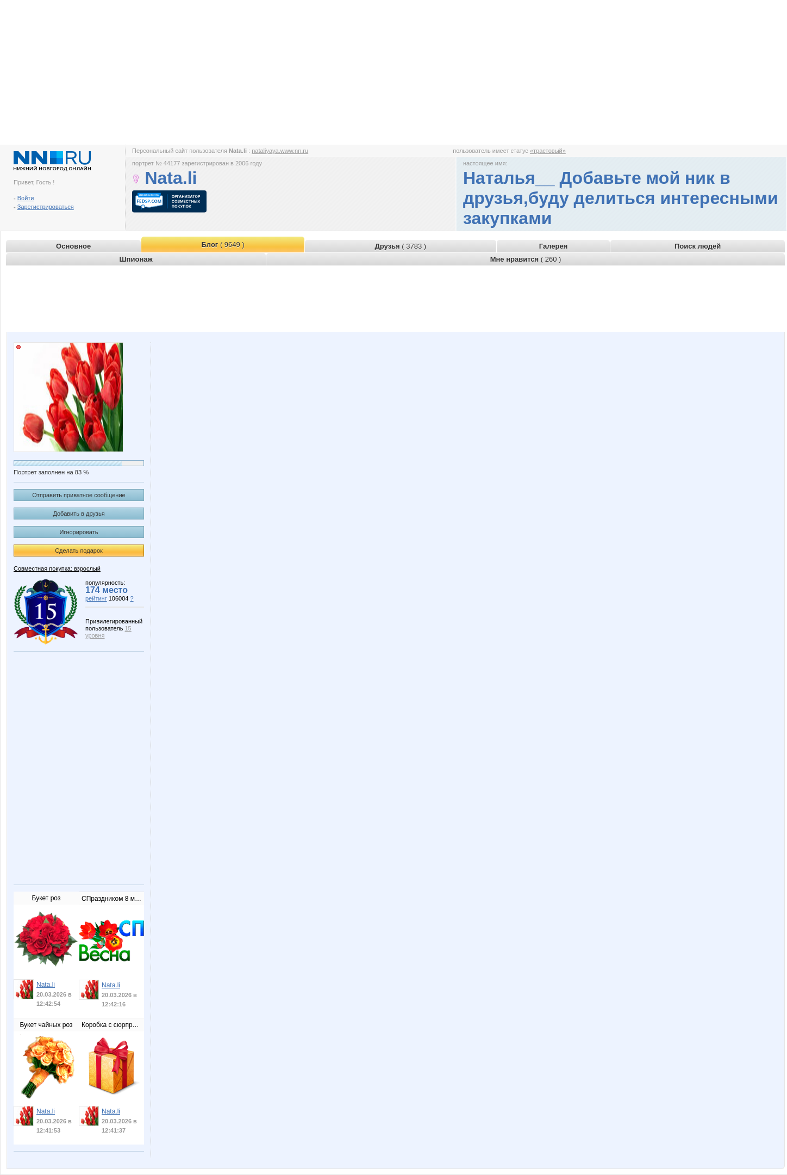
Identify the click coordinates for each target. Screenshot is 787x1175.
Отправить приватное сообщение (78, 495)
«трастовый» (548, 150)
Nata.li (45, 984)
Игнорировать (79, 532)
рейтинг (96, 598)
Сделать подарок (79, 550)
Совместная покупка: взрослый (57, 568)
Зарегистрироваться (45, 206)
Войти (25, 198)
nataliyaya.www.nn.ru (280, 150)
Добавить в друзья (78, 513)
